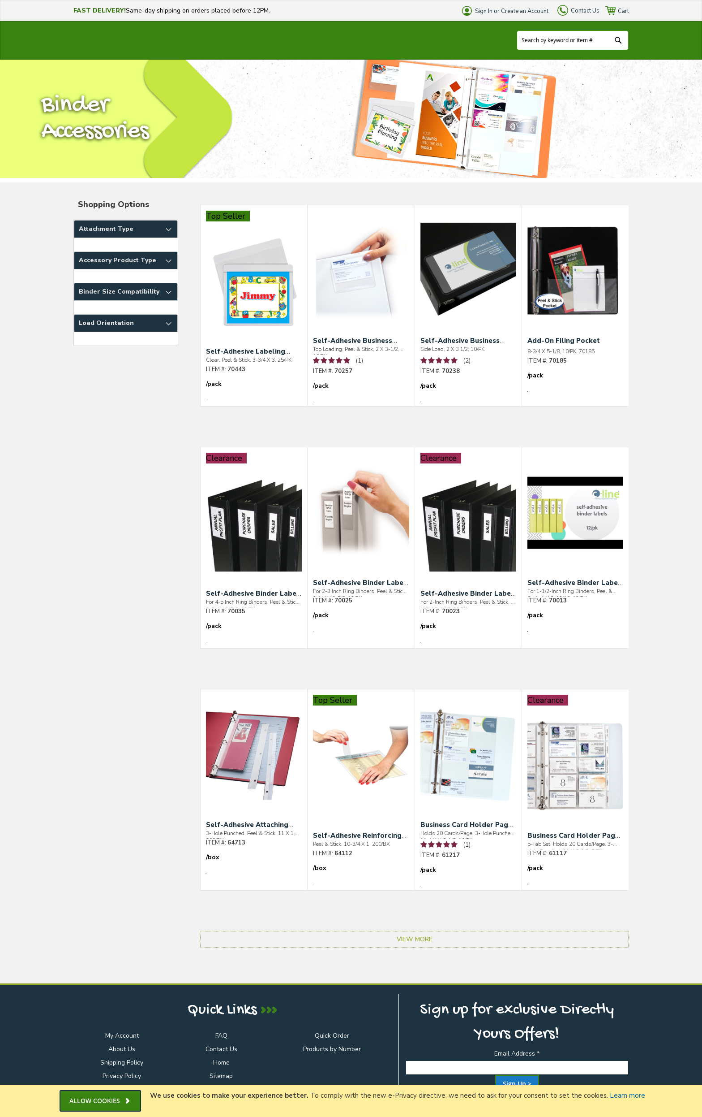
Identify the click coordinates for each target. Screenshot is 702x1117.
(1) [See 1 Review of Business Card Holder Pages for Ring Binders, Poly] (467, 845)
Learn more (627, 1095)
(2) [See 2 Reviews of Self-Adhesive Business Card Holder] (467, 361)
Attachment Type (106, 229)
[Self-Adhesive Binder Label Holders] (254, 530)
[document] (352, 1101)
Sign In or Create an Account (511, 11)
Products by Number (332, 1049)
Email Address (516, 1053)
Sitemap (221, 1076)
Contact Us (585, 11)
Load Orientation (106, 323)
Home (221, 1062)
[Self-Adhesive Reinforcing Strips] (361, 773)
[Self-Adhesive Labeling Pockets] (254, 288)
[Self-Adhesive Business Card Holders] (361, 278)
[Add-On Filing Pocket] (575, 279)
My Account (122, 1035)
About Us (121, 1049)
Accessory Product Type (117, 260)
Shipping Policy (121, 1062)
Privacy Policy (122, 1076)
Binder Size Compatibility (119, 291)
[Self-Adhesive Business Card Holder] (468, 278)
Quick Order (332, 1035)
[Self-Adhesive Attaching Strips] (254, 762)
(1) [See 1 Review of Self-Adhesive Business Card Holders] (359, 361)
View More (414, 939)
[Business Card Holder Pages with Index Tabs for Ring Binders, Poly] (575, 773)
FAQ (221, 1035)
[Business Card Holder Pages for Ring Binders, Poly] (468, 762)
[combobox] (573, 40)
